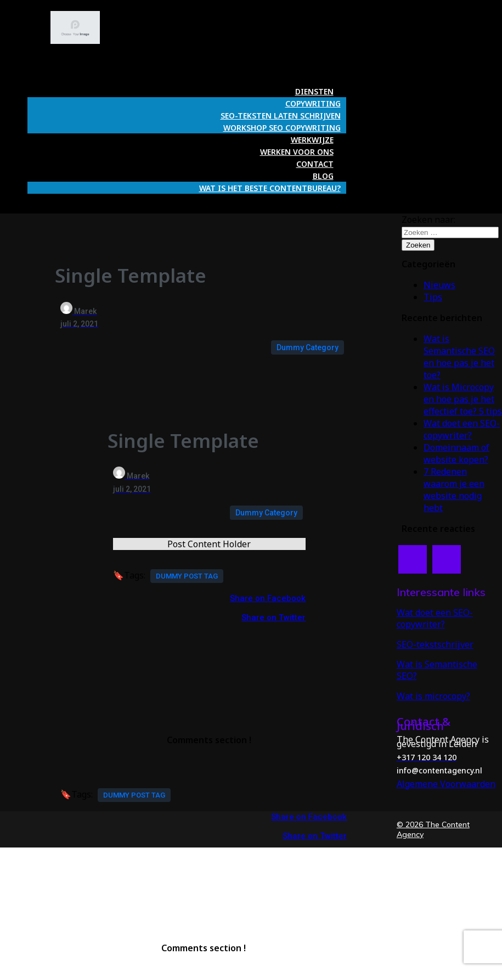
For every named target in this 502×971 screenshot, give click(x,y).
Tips (433, 297)
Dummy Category (308, 347)
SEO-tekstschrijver (435, 644)
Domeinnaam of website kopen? (456, 453)
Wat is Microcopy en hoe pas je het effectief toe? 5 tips (463, 399)
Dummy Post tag (187, 576)
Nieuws (439, 285)
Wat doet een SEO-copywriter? (462, 429)
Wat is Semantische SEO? (437, 670)
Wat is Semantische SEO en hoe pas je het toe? (459, 357)
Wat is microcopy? (433, 696)
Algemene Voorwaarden (446, 784)
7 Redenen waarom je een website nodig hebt (454, 489)
